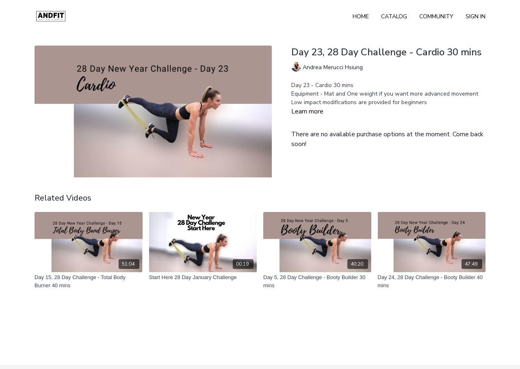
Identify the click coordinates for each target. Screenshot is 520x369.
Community (436, 16)
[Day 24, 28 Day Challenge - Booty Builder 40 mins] (432, 281)
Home (361, 16)
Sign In (475, 16)
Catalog (394, 16)
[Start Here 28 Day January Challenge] (203, 277)
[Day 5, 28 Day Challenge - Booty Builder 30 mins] (317, 281)
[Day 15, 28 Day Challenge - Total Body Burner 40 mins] (89, 281)
